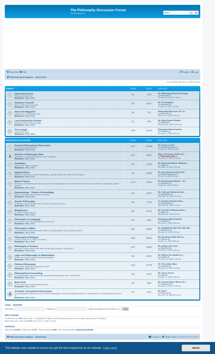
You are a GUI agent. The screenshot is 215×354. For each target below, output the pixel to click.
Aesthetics (20, 163)
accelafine (165, 266)
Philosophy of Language (27, 219)
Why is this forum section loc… (172, 154)
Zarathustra (165, 284)
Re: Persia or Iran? (166, 145)
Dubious (164, 239)
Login (7, 305)
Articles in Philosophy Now (28, 154)
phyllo (163, 275)
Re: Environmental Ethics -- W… (172, 181)
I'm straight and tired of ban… (171, 201)
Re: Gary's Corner (166, 273)
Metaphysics (21, 210)
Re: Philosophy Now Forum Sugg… (173, 93)
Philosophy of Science (26, 246)
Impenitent (165, 104)
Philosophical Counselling (28, 273)
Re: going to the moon (168, 246)
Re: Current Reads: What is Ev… (172, 282)
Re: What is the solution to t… (171, 255)
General (10, 89)
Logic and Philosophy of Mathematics (34, 255)
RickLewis (165, 95)
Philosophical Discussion (18, 140)
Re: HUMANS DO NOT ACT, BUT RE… (174, 228)
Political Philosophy (25, 264)
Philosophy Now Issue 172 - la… (172, 111)
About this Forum (23, 93)
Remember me (114, 309)
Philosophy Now (168, 156)
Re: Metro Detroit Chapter (169, 120)
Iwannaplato (166, 194)
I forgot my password (96, 309)
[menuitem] (22, 72)
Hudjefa (164, 257)
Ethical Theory (22, 181)
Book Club (20, 282)
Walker (163, 165)
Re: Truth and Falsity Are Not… (171, 192)
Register (17, 305)
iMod (33, 98)
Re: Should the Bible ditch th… (171, 237)
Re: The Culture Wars (167, 264)
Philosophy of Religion (26, 237)
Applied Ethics (22, 172)
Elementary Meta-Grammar (170, 129)
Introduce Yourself (24, 102)
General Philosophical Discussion (32, 145)
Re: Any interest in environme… (172, 172)
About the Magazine (25, 111)
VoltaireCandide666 (84, 330)
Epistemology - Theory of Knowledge (34, 192)
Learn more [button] (110, 347)
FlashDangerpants (168, 147)
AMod (27, 98)
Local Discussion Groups (27, 120)
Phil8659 (164, 122)
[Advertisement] (102, 43)
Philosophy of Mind (24, 228)
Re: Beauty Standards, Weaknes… (173, 163)
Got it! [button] (196, 348)
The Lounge (20, 129)
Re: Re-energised (165, 102)
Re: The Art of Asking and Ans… (172, 210)
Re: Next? (162, 291)
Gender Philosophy (24, 201)
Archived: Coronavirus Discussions (33, 291)
